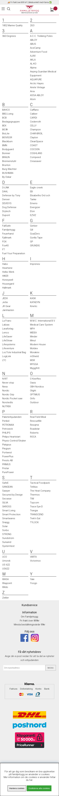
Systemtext (8, 546)
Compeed (35, 157)
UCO (4, 556)
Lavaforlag (7, 328)
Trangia (34, 510)
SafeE (5, 482)
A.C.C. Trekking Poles (41, 36)
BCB (4, 117)
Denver (6, 199)
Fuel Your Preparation (13, 253)
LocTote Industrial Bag (14, 352)
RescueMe (36, 420)
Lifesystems (8, 344)
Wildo (5, 587)
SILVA (5, 502)
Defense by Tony (11, 195)
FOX (4, 241)
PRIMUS (6, 464)
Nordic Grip (8, 394)
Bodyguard (8, 149)
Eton (32, 211)
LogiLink (6, 356)
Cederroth (35, 121)
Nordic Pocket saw (12, 398)
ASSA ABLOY (37, 95)
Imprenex (35, 264)
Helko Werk (8, 271)
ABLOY (33, 40)
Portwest (7, 452)
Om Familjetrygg (29, 616)
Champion (35, 129)
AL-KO (33, 63)
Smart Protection (11, 514)
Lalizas (5, 324)
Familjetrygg (8, 229)
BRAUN (6, 157)
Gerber (33, 225)
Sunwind (6, 542)
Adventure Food (38, 51)
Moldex (34, 348)
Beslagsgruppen (11, 121)
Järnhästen (8, 310)
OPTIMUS (35, 394)
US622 (5, 568)
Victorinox (35, 560)
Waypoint (7, 583)
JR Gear (6, 306)
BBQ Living (7, 113)
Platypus (6, 444)
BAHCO (6, 109)
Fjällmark (6, 237)
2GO (32, 25)
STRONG (6, 534)
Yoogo (33, 583)
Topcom (34, 502)
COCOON (34, 149)
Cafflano (34, 109)
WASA (5, 579)
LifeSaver (7, 336)
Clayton (34, 137)
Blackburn (7, 141)
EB (31, 191)
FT (3, 249)
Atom (33, 99)
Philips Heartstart (11, 436)
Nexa (5, 386)
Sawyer (6, 490)
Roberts (34, 432)
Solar (5, 526)
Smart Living (8, 510)
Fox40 (5, 245)
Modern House (38, 344)
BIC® (5, 129)
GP (31, 241)
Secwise (6, 498)
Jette (5, 302)
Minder (33, 336)
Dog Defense (9, 207)
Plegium (6, 448)
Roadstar (35, 428)
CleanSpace (36, 141)
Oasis (33, 382)
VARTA (33, 556)
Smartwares (8, 518)
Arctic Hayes (37, 83)
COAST (34, 145)
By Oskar (6, 177)
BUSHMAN (7, 173)
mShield (34, 356)
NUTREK (6, 406)
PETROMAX (8, 424)
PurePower (8, 472)
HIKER (5, 275)
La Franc (6, 320)
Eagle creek (36, 187)
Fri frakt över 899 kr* (18, 2)
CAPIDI (33, 117)
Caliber (33, 113)
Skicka (50, 668)
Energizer (35, 207)
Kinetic (33, 306)
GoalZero (35, 233)
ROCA (33, 436)
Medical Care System (41, 324)
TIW (32, 498)
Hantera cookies (16, 788)
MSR (32, 360)
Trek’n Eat (35, 518)
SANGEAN (7, 486)
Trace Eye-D (36, 506)
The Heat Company (40, 490)
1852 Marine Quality (12, 25)
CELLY (33, 125)
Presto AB (7, 460)
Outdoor (34, 402)
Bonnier (6, 153)
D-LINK (5, 187)
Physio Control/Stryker (14, 440)
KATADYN (35, 302)
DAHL (5, 191)
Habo (5, 264)
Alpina (33, 67)
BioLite (5, 133)
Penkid (5, 420)
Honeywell (7, 279)
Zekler (5, 597)
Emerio (33, 203)
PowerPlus (7, 456)
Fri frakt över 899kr (29, 620)
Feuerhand (8, 233)
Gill (31, 229)
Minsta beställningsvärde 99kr (29, 624)
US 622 (6, 564)
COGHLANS (36, 153)
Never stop (8, 382)
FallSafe (6, 225)
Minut (33, 340)
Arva (32, 91)
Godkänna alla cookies (39, 788)
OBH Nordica (37, 386)
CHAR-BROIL (36, 133)
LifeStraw (7, 340)
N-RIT (5, 378)
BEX (4, 125)
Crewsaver (35, 161)
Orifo (32, 398)
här (30, 780)
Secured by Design (12, 494)
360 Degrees (9, 36)
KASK (33, 298)
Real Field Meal (38, 417)
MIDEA (33, 332)
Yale (32, 579)
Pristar (5, 468)
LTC (4, 360)
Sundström (8, 538)
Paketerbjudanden (12, 417)
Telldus (34, 486)
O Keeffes (35, 378)
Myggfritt (34, 368)
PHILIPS (6, 432)
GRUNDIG (35, 245)
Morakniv (34, 352)
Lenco (5, 332)
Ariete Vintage (37, 87)
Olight (33, 390)
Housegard (8, 283)
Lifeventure (8, 348)
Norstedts (7, 402)
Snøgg (5, 522)
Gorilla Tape (36, 237)
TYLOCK (34, 522)
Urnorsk (6, 560)
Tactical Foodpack (40, 482)
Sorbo (5, 530)
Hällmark (6, 287)
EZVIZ (33, 215)
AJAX (33, 55)
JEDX (5, 298)
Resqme (34, 424)
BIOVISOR (7, 137)
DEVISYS (6, 203)
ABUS (33, 44)
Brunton (6, 165)
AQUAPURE (36, 79)
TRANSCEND (36, 514)
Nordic (5, 390)
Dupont (6, 215)
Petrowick (7, 428)
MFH (32, 328)
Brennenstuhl (9, 161)
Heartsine (7, 268)
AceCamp (35, 47)
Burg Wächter (9, 169)
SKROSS (6, 506)
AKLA (33, 59)
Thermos (35, 494)
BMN (4, 145)
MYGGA (34, 364)
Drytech (6, 211)
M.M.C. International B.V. (42, 320)
